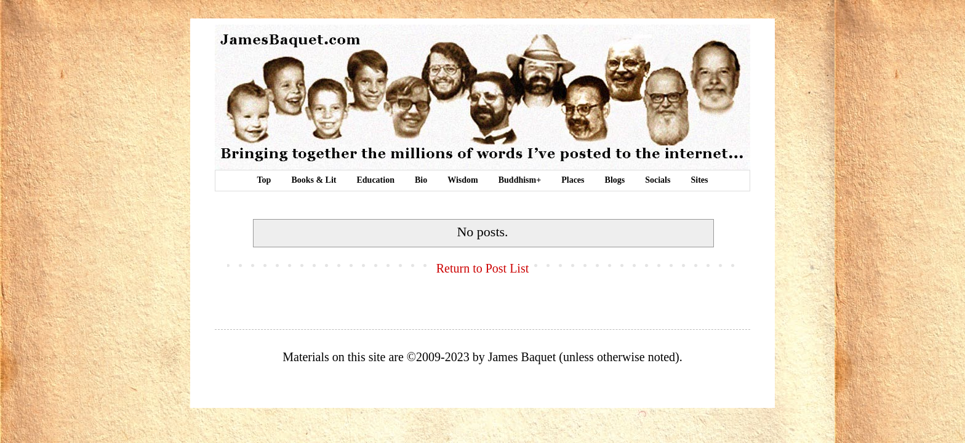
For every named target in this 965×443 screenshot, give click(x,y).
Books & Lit (313, 180)
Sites (699, 180)
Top (264, 180)
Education (375, 180)
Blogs (615, 180)
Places (572, 180)
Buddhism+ (520, 180)
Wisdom (462, 180)
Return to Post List (482, 268)
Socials (657, 180)
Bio (421, 180)
